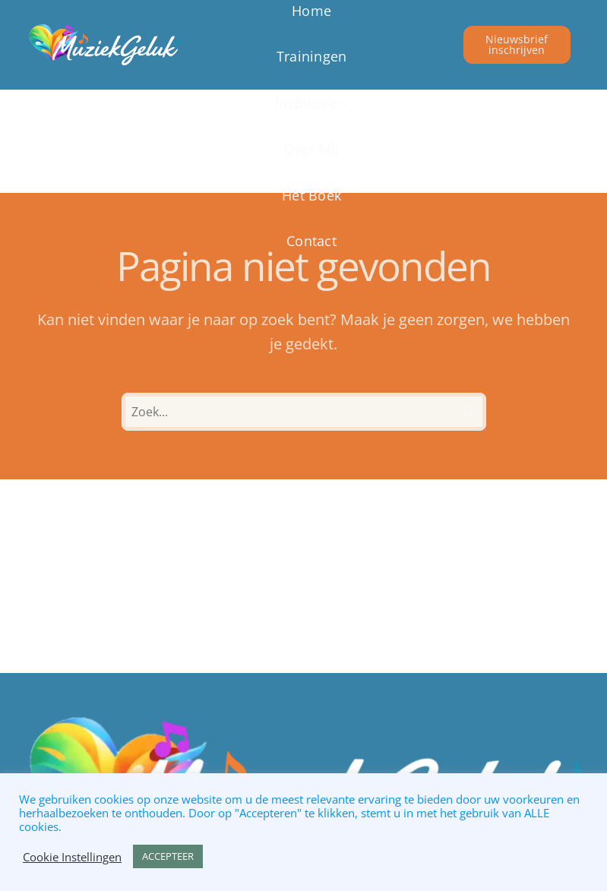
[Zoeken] (467, 412)
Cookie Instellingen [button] (72, 857)
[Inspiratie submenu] (311, 102)
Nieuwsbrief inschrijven (516, 44)
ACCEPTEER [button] (168, 856)
